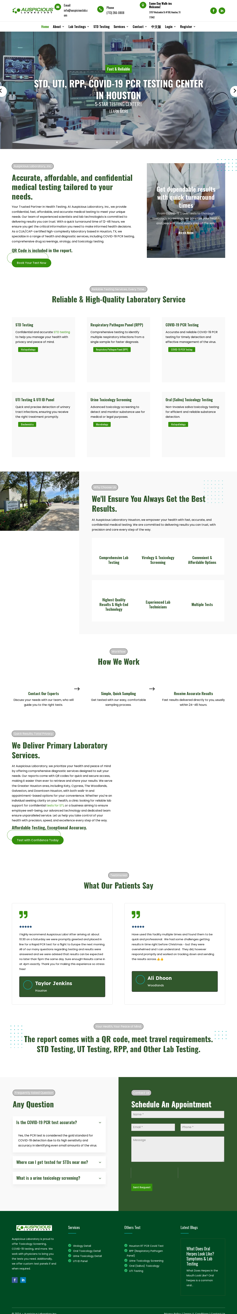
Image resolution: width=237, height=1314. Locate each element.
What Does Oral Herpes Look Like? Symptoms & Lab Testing (200, 1254)
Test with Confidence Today (38, 840)
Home (45, 26)
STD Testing (101, 26)
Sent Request (141, 1187)
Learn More (118, 111)
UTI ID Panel (80, 1259)
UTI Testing (136, 1269)
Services (119, 26)
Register (186, 26)
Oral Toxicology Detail (87, 1249)
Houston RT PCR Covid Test (146, 1244)
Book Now (186, 233)
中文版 (156, 26)
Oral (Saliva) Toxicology (144, 1264)
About (57, 26)
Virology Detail (82, 1244)
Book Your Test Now (31, 263)
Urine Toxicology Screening (146, 1259)
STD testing (62, 332)
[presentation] (154, 1172)
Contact (138, 26)
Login (168, 26)
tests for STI (55, 805)
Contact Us (218, 1312)
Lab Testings (77, 26)
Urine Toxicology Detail (87, 1254)
